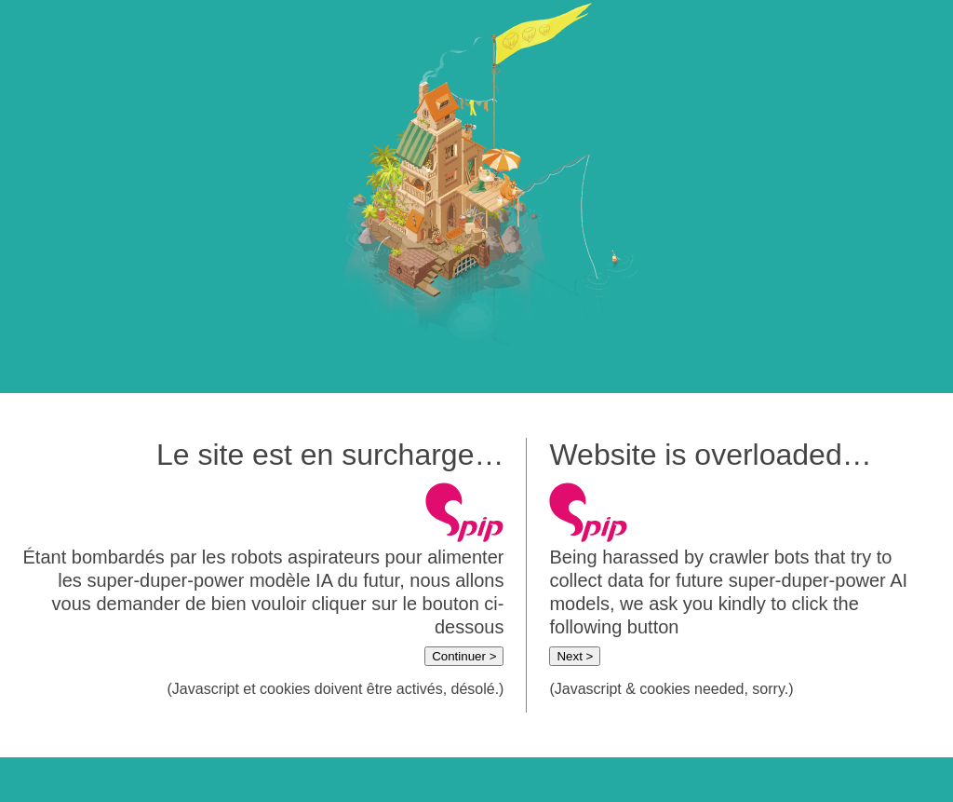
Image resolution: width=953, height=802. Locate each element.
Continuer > (464, 656)
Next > (575, 656)
